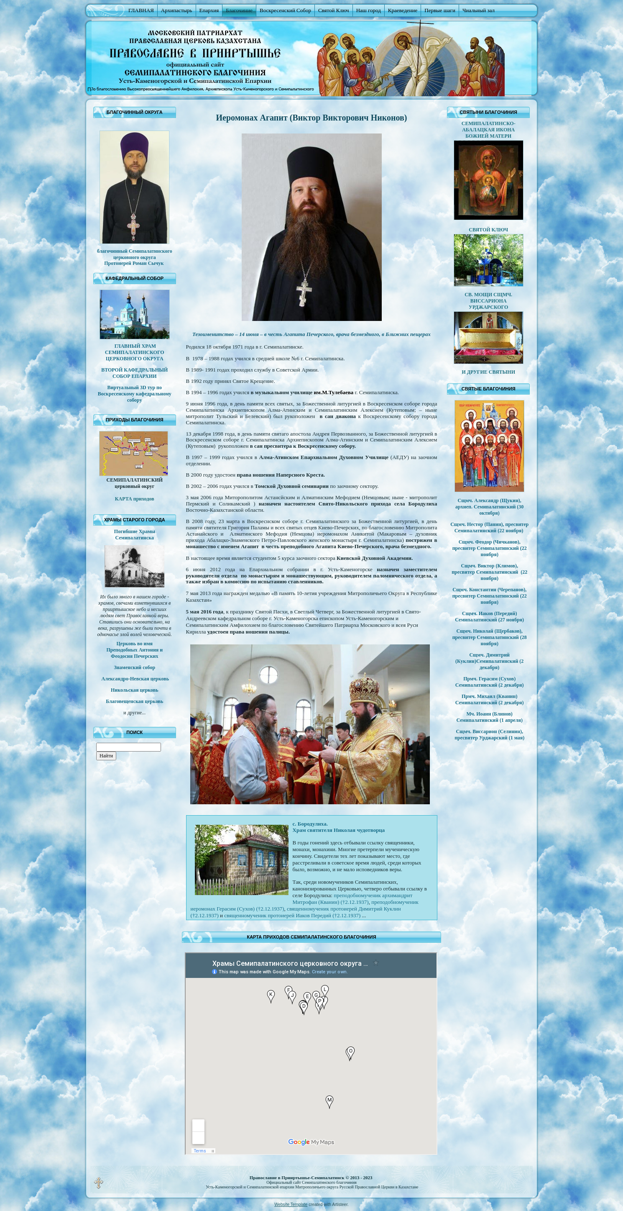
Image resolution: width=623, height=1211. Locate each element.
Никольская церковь (134, 690)
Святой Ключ (333, 10)
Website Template (290, 1204)
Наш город (368, 10)
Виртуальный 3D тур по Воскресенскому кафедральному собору (134, 394)
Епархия (209, 10)
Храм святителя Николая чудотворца (339, 830)
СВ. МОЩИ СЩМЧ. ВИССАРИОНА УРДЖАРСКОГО (488, 301)
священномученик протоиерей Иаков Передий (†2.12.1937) (292, 915)
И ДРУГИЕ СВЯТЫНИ (488, 372)
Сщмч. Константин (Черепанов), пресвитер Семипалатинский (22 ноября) (489, 596)
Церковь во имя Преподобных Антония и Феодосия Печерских (134, 650)
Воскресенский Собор (285, 10)
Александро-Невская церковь (134, 679)
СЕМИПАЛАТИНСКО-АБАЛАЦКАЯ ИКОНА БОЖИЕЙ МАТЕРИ (489, 130)
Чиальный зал (478, 10)
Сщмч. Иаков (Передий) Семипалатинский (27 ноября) (489, 617)
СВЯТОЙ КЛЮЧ (488, 230)
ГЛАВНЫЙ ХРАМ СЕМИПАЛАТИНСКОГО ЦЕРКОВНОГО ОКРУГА (134, 352)
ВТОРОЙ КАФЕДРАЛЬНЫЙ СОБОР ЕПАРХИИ (134, 373)
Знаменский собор (135, 667)
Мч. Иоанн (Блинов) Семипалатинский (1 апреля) (489, 717)
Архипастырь (176, 10)
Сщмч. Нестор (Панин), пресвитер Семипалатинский (489, 527)
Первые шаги (439, 10)
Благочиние (239, 10)
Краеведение (402, 10)
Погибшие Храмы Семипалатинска (134, 535)
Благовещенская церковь (134, 701)
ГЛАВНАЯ (141, 10)
